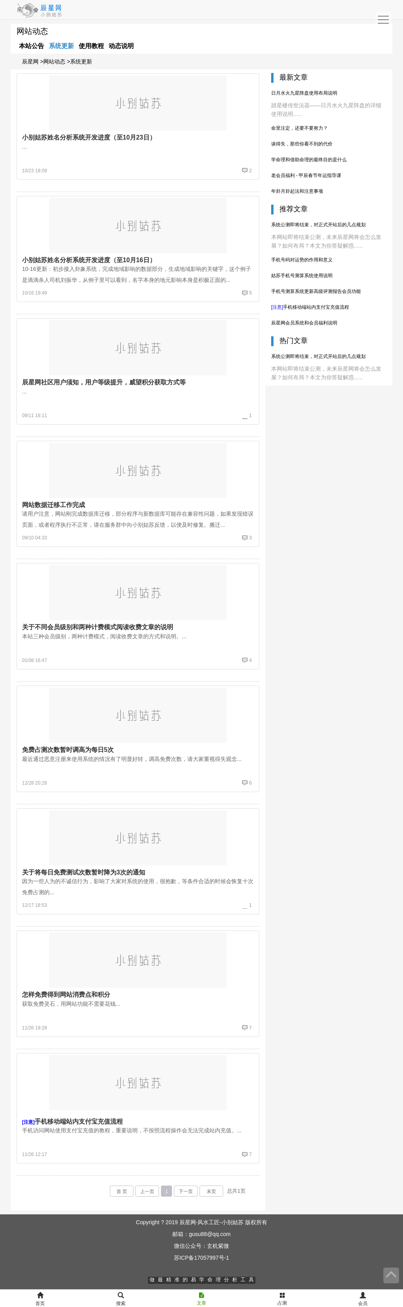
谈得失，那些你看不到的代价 (302, 144)
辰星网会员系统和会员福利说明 (304, 323)
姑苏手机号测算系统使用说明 (302, 275)
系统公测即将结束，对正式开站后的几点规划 (318, 224)
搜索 (121, 1299)
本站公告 (31, 46)
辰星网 (30, 61)
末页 (211, 1191)
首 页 (121, 1191)
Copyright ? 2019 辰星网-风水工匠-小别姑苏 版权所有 (201, 1222)
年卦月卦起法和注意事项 (297, 191)
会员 (363, 1299)
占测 (282, 1299)
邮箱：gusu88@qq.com (201, 1234)
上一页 (147, 1191)
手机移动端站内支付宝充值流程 (310, 307)
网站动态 (54, 61)
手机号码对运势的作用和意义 (302, 260)
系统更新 (61, 46)
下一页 (186, 1191)
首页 (40, 1299)
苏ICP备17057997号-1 (201, 1258)
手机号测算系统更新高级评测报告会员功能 (316, 291)
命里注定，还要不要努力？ (299, 128)
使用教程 (91, 46)
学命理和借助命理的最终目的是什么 (309, 159)
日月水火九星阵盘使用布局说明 (304, 93)
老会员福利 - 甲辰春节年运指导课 (306, 175)
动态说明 (121, 46)
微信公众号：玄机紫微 (201, 1246)
